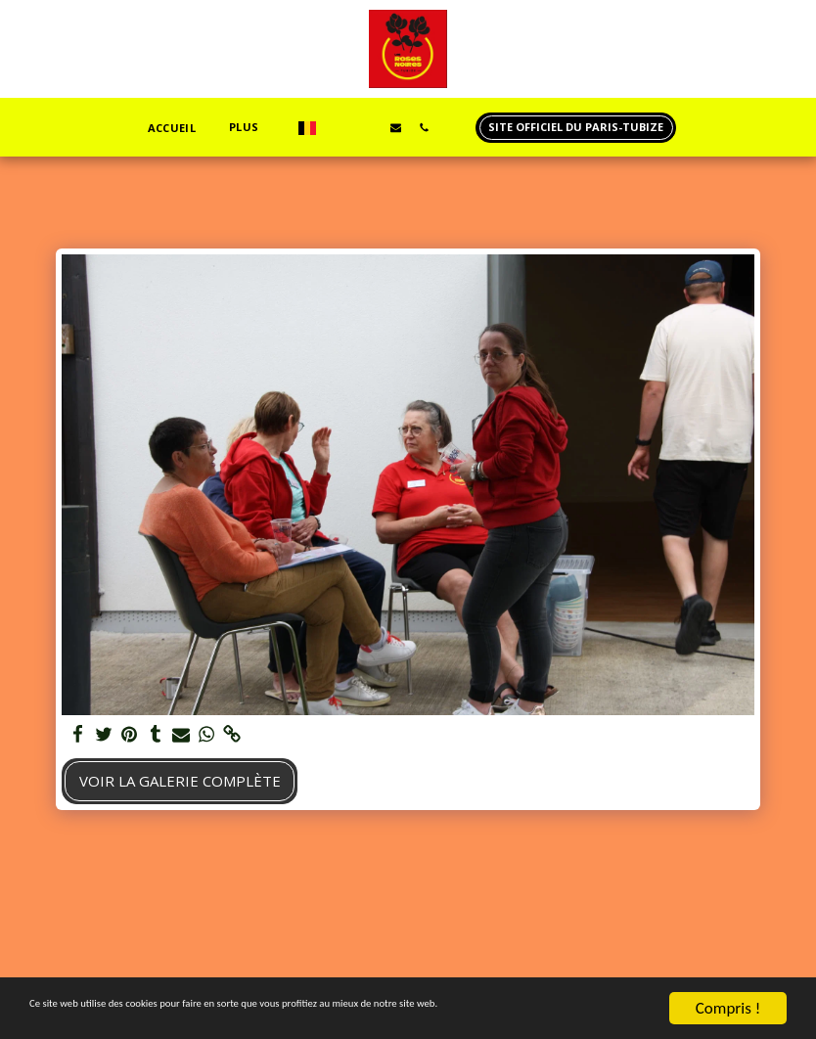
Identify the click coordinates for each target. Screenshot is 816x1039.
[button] (339, 127)
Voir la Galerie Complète (180, 781)
